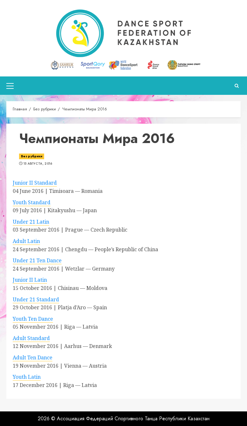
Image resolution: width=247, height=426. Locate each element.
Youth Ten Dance (33, 318)
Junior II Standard (35, 182)
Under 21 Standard (36, 299)
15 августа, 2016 (37, 163)
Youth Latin (27, 376)
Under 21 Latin (31, 221)
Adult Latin (26, 241)
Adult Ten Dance (32, 357)
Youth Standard (31, 202)
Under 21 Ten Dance (37, 260)
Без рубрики (31, 156)
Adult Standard (31, 338)
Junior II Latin (30, 279)
